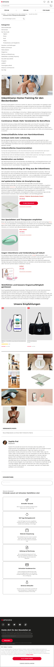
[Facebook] (3, 624)
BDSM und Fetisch (6, 47)
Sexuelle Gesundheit (33, 14)
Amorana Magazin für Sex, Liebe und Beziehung (17, 14)
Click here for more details (25, 206)
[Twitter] (14, 624)
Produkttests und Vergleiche (11, 43)
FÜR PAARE (46, 10)
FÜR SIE (6, 10)
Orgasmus (4, 52)
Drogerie (3, 61)
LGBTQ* (3, 63)
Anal (4, 38)
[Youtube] (20, 624)
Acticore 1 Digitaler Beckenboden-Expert (31, 196)
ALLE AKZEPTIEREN (27, 658)
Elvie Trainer (23, 229)
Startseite (3, 14)
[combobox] (13, 18)
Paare (4, 40)
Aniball (34, 255)
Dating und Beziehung (7, 54)
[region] (27, 656)
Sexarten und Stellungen (8, 45)
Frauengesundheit (6, 65)
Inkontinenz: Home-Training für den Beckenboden (14, 15)
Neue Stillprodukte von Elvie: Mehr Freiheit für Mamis (18, 433)
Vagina (5, 34)
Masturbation (5, 49)
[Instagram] (8, 624)
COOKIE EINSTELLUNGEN (27, 663)
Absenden (7, 640)
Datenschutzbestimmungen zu (10, 643)
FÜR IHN (25, 10)
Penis (4, 36)
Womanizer (4, 29)
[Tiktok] (25, 624)
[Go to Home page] (5, 1)
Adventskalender (6, 27)
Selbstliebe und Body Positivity (10, 56)
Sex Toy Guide (5, 32)
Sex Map (3, 70)
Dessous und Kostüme (7, 67)
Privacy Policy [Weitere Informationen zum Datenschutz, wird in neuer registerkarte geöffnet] (29, 654)
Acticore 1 (12, 187)
